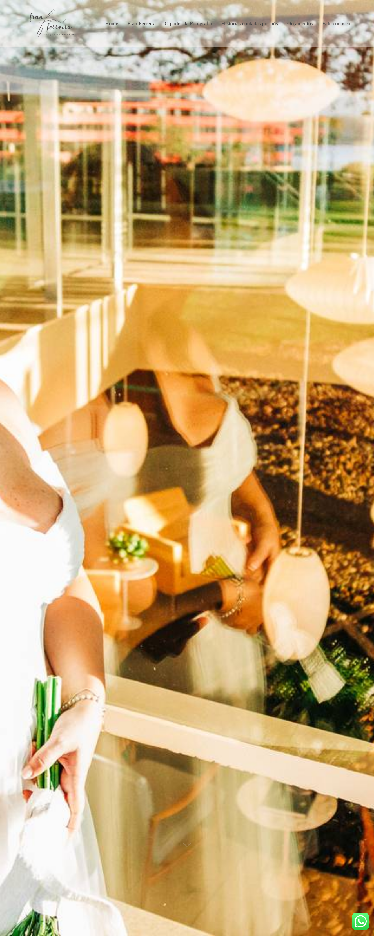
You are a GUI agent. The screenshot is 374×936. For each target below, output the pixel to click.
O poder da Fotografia (188, 23)
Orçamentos (300, 23)
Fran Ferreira (141, 23)
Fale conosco (336, 23)
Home (111, 23)
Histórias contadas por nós (249, 23)
